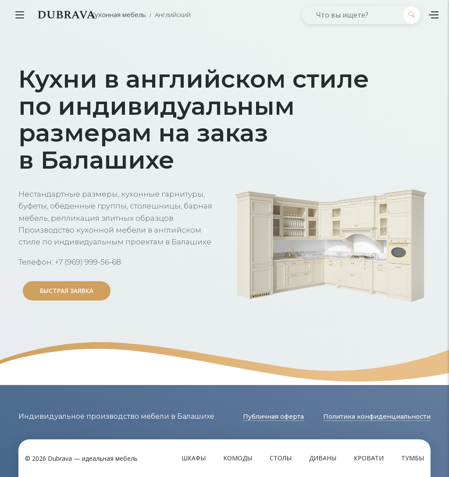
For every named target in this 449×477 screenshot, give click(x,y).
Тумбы (412, 458)
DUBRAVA (66, 15)
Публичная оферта (273, 416)
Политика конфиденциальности (377, 416)
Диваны (322, 458)
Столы (281, 458)
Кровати (369, 458)
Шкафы (194, 458)
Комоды (237, 458)
